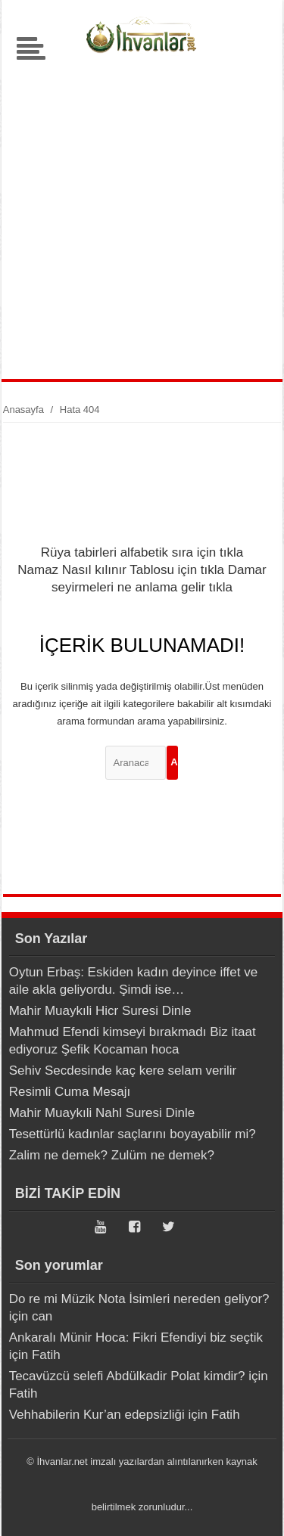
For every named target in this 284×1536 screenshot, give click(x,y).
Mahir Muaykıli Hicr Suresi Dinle (100, 1011)
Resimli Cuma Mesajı (70, 1092)
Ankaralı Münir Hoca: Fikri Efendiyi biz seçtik (136, 1337)
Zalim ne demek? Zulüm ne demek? (111, 1155)
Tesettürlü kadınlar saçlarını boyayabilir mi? (132, 1134)
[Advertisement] (142, 214)
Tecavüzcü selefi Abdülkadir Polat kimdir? (127, 1376)
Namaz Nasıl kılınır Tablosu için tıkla (120, 570)
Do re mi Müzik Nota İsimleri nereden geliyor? (139, 1299)
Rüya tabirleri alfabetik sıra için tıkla (142, 552)
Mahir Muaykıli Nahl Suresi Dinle (102, 1113)
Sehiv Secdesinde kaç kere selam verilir (122, 1070)
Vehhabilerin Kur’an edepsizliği (97, 1414)
